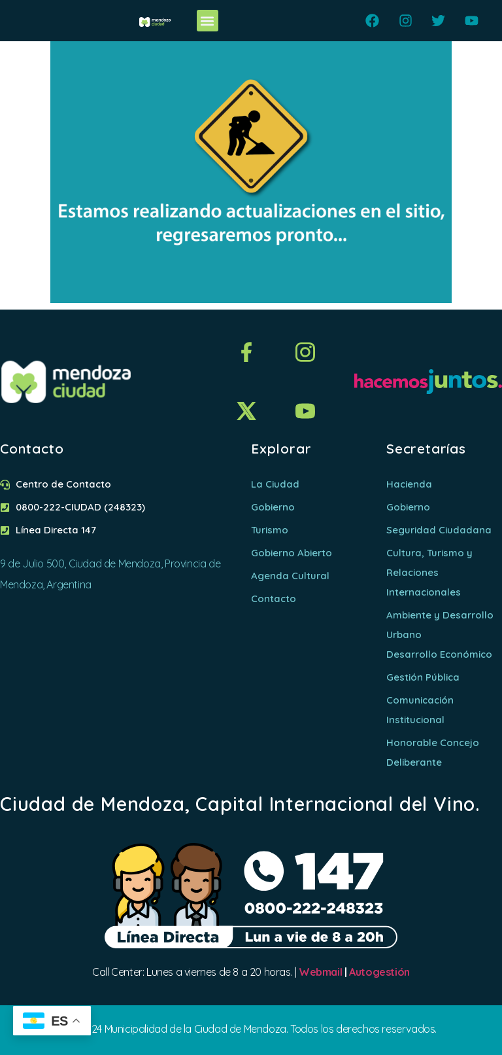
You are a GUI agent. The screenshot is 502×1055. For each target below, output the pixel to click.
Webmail (320, 971)
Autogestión (379, 971)
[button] (207, 20)
